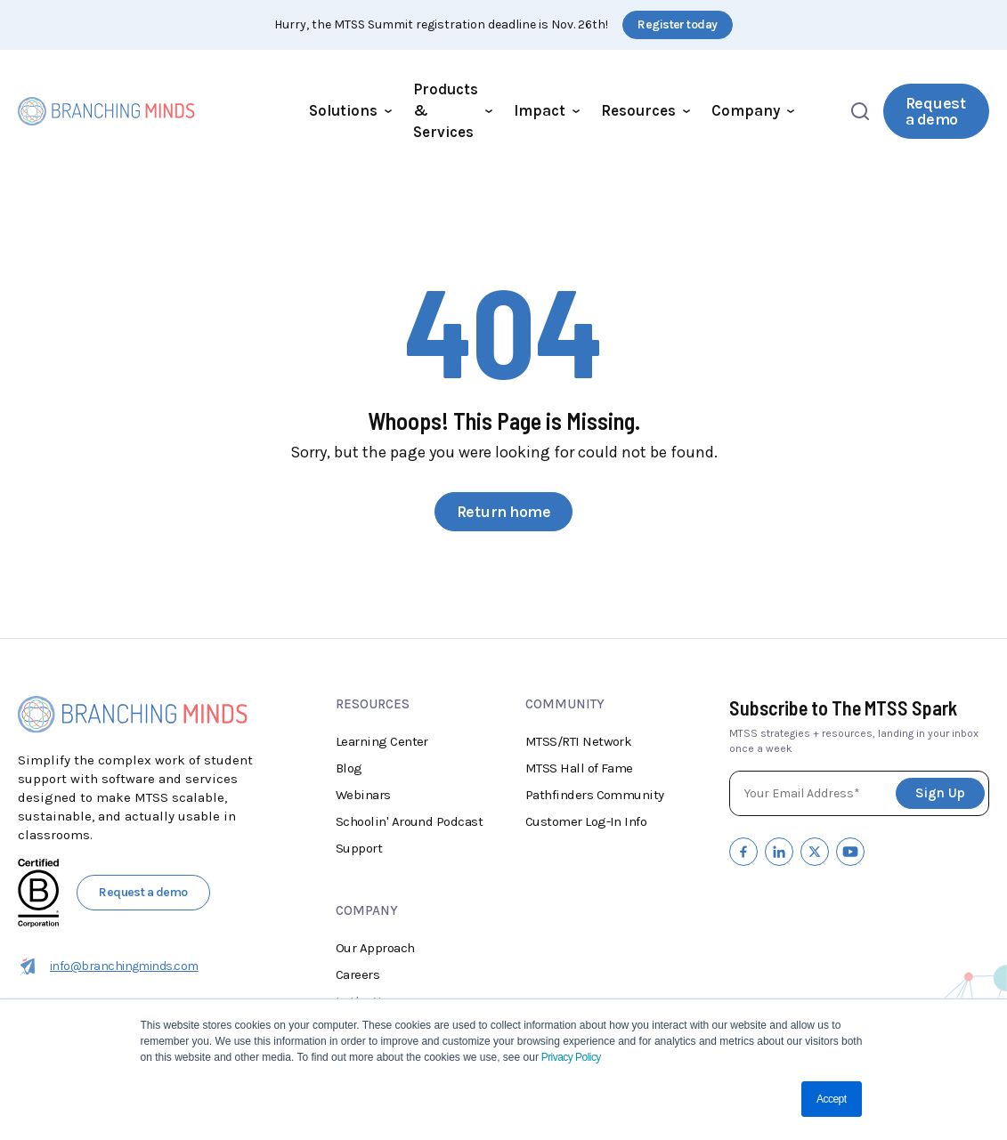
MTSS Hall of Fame (579, 768)
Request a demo (935, 111)
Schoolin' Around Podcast (409, 821)
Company (752, 110)
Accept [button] (831, 1099)
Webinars (363, 795)
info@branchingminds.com (108, 966)
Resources (645, 110)
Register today (677, 24)
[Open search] (860, 111)
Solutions (350, 110)
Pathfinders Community (594, 795)
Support (359, 848)
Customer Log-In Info (585, 821)
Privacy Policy (570, 1057)
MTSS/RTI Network (578, 741)
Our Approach (375, 948)
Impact (547, 110)
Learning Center (382, 741)
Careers (357, 974)
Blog (349, 768)
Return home (503, 511)
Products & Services (452, 110)
